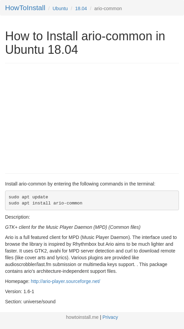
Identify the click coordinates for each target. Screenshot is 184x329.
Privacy (110, 317)
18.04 (81, 8)
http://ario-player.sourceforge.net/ (65, 281)
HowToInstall (25, 8)
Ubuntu (60, 8)
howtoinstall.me (82, 317)
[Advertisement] (62, 117)
